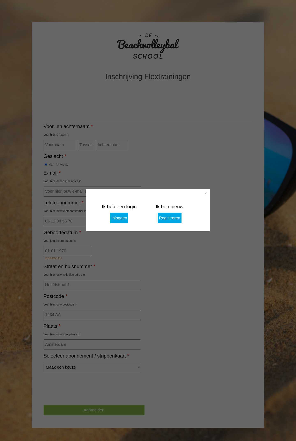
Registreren (169, 218)
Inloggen (119, 218)
